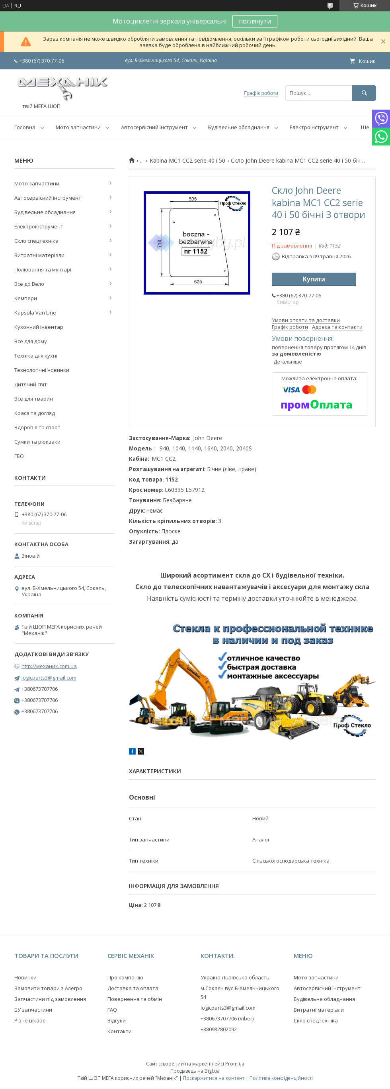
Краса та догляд (34, 413)
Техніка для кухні (35, 355)
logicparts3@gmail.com (48, 677)
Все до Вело (29, 283)
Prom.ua (234, 1063)
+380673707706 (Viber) (227, 1018)
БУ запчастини (33, 1009)
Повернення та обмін (134, 999)
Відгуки (116, 1020)
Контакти (119, 1031)
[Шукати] (364, 93)
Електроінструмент (314, 127)
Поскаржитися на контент (213, 1078)
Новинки (25, 977)
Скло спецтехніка (36, 240)
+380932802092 (219, 1029)
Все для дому (30, 341)
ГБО (19, 456)
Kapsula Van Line (35, 312)
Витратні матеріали (39, 255)
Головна (24, 127)
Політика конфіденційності (281, 1078)
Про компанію (125, 977)
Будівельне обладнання (238, 127)
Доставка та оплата (132, 988)
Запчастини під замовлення (50, 999)
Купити (314, 279)
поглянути (255, 21)
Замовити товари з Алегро (48, 988)
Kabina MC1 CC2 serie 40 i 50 (187, 160)
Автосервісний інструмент (154, 127)
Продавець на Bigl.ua (195, 1070)
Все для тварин (33, 398)
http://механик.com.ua (49, 666)
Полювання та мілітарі (42, 269)
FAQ (112, 1009)
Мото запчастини (78, 127)
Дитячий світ (30, 384)
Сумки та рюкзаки (37, 441)
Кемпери (25, 298)
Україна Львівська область (235, 977)
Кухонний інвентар (38, 326)
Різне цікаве (30, 1020)
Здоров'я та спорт (37, 427)
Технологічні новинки (41, 369)
